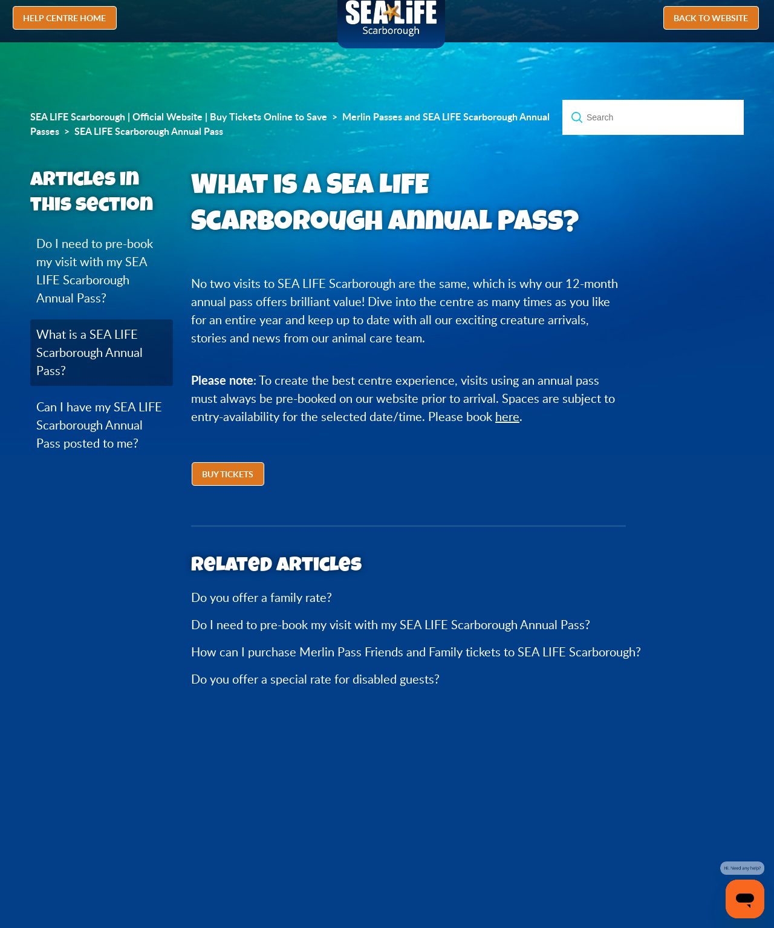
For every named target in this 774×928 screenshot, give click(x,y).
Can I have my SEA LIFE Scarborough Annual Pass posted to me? (99, 425)
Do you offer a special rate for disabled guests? (315, 679)
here (507, 416)
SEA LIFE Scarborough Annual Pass (148, 131)
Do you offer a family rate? (261, 597)
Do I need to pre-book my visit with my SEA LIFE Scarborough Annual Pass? (94, 271)
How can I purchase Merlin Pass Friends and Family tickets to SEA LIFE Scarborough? (416, 652)
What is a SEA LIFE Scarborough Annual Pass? (89, 352)
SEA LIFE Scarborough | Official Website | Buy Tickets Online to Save (178, 116)
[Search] (653, 117)
